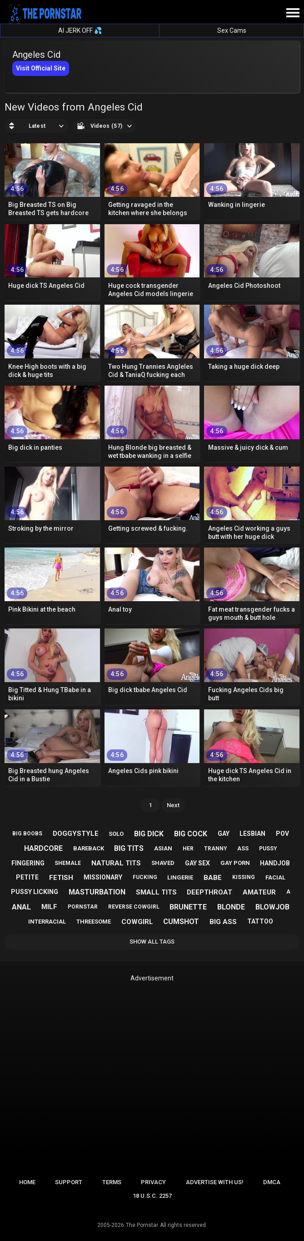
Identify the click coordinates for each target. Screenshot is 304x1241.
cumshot (181, 921)
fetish (61, 878)
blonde (231, 907)
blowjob (272, 907)
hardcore (43, 848)
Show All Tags (152, 941)
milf (49, 907)
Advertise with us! (215, 1182)
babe (213, 878)
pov (282, 833)
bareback (88, 848)
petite (27, 877)
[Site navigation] (292, 13)
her (188, 848)
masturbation (97, 892)
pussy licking (34, 891)
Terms (111, 1182)
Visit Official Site (40, 68)
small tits (156, 892)
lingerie (180, 877)
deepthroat (209, 892)
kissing (243, 877)
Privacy (153, 1182)
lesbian (252, 833)
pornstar (83, 907)
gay (223, 833)
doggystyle (76, 833)
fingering (28, 863)
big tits (129, 848)
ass (243, 848)
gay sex (197, 863)
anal (21, 907)
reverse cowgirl (133, 907)
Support (68, 1182)
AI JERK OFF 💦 (80, 30)
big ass (223, 922)
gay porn (235, 862)
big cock (190, 833)
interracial (47, 921)
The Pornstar (142, 1225)
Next (173, 805)
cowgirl (137, 922)
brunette (188, 907)
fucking (145, 877)
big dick (149, 833)
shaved (162, 862)
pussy (268, 848)
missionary (103, 877)
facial (275, 877)
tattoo (260, 921)
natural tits (116, 863)
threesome (93, 921)
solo (116, 833)
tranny (215, 848)
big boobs (27, 833)
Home (27, 1182)
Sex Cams (231, 30)
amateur (259, 892)
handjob (275, 863)
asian (163, 848)
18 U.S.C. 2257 (152, 1195)
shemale (68, 863)
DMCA (271, 1182)
